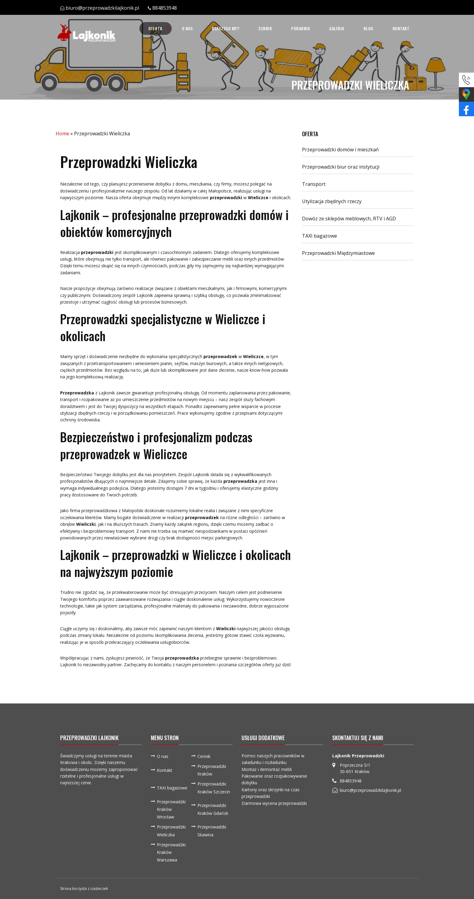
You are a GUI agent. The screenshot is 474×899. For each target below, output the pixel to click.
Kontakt (401, 28)
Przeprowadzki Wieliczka (171, 830)
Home (62, 133)
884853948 (164, 8)
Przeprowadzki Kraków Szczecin (213, 787)
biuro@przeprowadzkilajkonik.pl (102, 8)
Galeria (336, 28)
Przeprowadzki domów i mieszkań (340, 149)
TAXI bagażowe (319, 235)
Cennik (265, 28)
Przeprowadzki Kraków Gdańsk (212, 809)
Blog (368, 28)
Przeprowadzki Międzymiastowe (338, 253)
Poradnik (300, 28)
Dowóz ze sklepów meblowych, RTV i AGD (349, 218)
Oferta (155, 28)
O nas (187, 28)
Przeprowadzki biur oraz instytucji (340, 166)
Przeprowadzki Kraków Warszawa (171, 852)
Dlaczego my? (225, 28)
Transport (314, 184)
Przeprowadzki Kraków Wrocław (171, 809)
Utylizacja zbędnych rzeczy (332, 201)
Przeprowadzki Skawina (211, 830)
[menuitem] (155, 28)
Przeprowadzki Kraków (211, 770)
